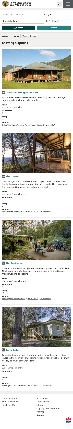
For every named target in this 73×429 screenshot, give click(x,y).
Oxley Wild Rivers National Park (15, 125)
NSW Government (10, 401)
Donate (40, 415)
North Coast (36, 125)
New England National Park (13, 212)
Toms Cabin (13, 350)
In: (47, 21)
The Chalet (12, 176)
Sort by (5, 36)
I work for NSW (8, 405)
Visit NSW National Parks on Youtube (15, 425)
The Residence (14, 263)
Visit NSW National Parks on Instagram (9, 425)
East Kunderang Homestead (23, 92)
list (25, 36)
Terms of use (42, 401)
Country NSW (49, 125)
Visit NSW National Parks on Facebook (4, 425)
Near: (54, 21)
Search (54, 28)
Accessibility (42, 398)
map (34, 36)
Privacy (39, 405)
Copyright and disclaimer (48, 408)
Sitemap (40, 411)
